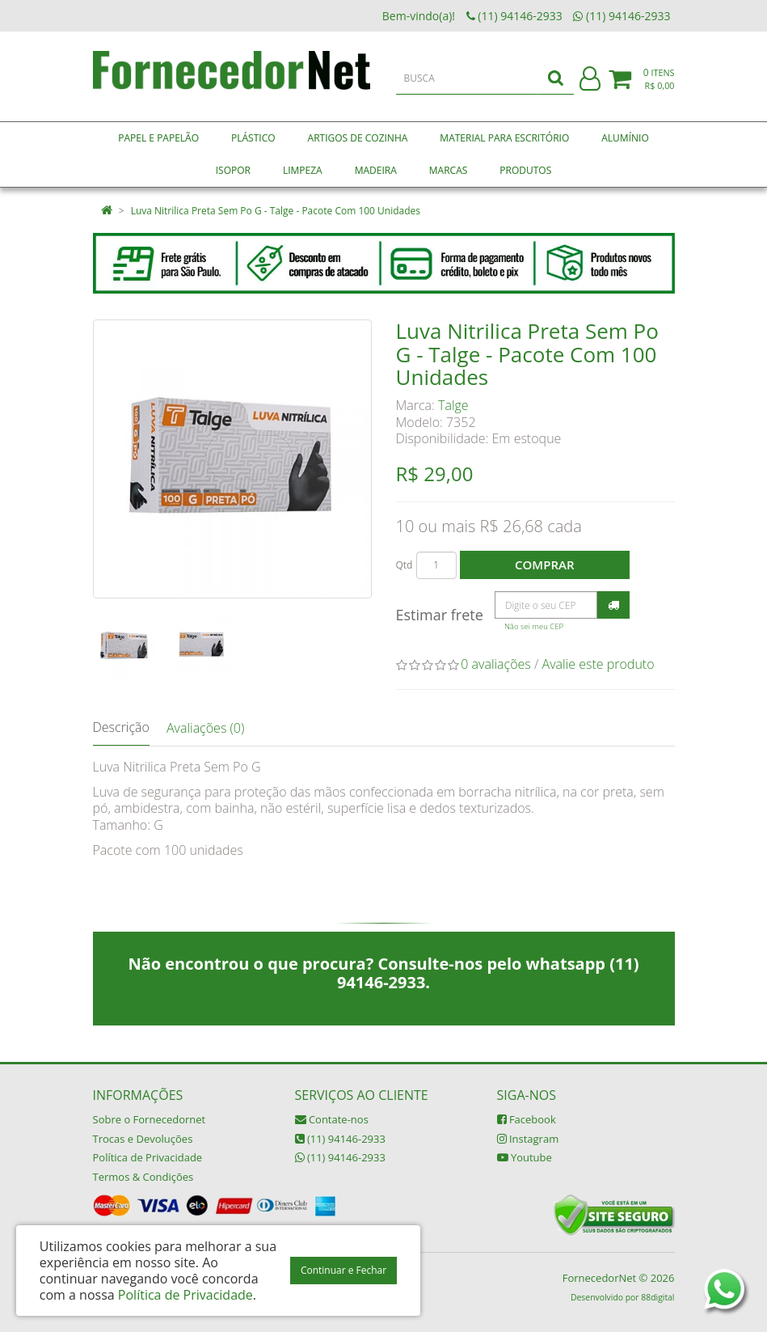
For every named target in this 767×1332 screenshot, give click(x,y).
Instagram (528, 1138)
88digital (657, 1297)
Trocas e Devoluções (143, 1138)
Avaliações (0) (205, 728)
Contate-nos (332, 1119)
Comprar (544, 564)
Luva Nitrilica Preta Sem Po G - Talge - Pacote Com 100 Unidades (275, 211)
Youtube (524, 1157)
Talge (453, 405)
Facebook (526, 1119)
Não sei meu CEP (533, 626)
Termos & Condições (143, 1176)
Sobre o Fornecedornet (149, 1119)
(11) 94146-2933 (340, 1138)
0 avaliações (496, 664)
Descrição (121, 727)
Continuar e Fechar (343, 1270)
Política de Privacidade (148, 1157)
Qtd (404, 565)
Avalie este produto (598, 664)
